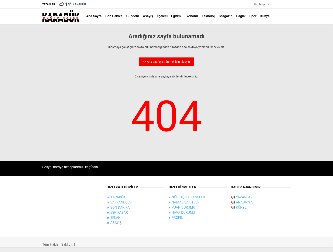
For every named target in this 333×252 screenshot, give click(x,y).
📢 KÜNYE (239, 207)
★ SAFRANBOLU (119, 202)
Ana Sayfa (94, 16)
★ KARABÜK (116, 197)
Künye (265, 16)
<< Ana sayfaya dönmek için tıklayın (166, 61)
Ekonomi (191, 16)
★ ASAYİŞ (114, 223)
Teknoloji (209, 16)
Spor (252, 16)
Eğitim (176, 16)
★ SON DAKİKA (118, 207)
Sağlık (241, 16)
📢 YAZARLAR (242, 197)
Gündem (132, 16)
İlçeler (161, 16)
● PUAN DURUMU (182, 207)
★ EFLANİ (114, 218)
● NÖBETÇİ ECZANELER (187, 197)
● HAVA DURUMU (182, 212)
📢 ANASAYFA (242, 202)
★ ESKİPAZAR (117, 212)
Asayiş (148, 16)
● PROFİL (176, 218)
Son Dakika (113, 16)
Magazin (225, 16)
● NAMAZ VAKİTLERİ (184, 202)
